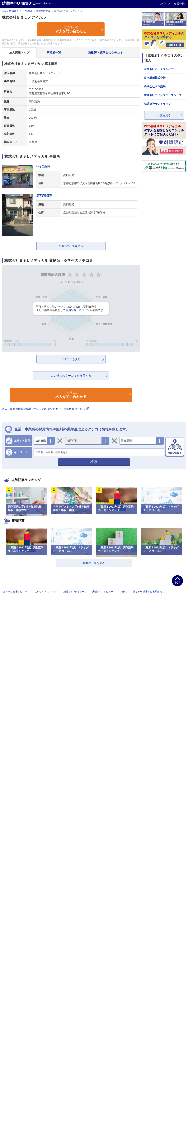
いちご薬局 (43, 166)
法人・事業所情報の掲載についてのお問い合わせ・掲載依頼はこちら (45, 408)
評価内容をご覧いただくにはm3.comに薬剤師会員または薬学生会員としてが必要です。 (71, 308)
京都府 (28, 11)
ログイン (165, 3)
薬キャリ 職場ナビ (11, 11)
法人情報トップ (19, 52)
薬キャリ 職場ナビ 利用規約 (148, 591)
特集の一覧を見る (94, 563)
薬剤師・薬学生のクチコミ (105, 52)
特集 (125, 591)
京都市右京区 (43, 11)
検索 (94, 462)
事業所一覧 (54, 52)
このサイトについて (47, 591)
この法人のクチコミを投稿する (71, 375)
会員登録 (179, 3)
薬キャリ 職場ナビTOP (16, 591)
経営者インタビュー (75, 591)
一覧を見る (164, 115)
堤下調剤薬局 (44, 195)
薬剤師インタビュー (104, 591)
